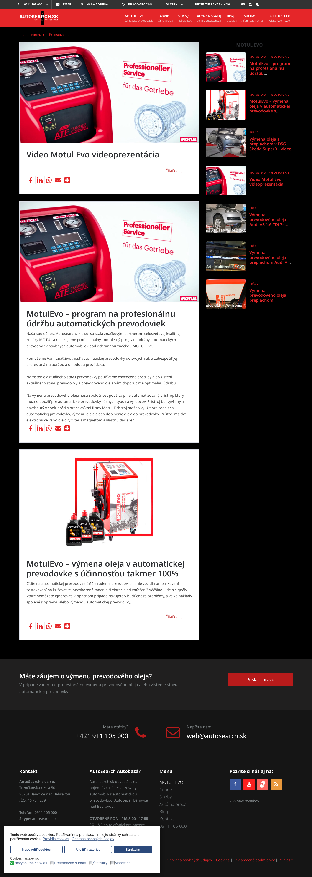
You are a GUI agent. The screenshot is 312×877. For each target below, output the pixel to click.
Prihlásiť (286, 860)
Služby (165, 797)
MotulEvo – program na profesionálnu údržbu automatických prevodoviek (101, 318)
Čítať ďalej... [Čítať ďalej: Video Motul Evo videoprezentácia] (175, 170)
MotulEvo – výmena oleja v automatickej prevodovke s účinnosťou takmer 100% (106, 568)
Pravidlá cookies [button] (56, 839)
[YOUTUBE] (249, 784)
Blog (163, 812)
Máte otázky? (115, 727)
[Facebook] (235, 784)
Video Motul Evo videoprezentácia (93, 154)
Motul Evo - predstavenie (269, 57)
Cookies (223, 860)
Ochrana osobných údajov (189, 860)
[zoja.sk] (262, 784)
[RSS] (276, 784)
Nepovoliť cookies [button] (36, 849)
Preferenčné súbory (70, 863)
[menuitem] (32, 4)
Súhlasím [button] (133, 849)
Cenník (165, 789)
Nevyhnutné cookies (30, 863)
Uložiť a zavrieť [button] (88, 849)
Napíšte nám (199, 727)
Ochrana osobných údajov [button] (93, 839)
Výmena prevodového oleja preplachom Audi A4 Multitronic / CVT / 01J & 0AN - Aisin (271, 262)
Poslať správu (260, 679)
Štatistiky (100, 863)
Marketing (123, 863)
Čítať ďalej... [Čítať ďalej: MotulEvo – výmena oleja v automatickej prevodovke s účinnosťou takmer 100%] (175, 616)
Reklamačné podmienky (254, 860)
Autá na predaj (173, 804)
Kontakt (166, 819)
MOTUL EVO (171, 782)
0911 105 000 (173, 826)
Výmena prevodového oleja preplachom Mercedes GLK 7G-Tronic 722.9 (267, 300)
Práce (253, 132)
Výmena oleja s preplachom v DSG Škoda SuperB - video (270, 144)
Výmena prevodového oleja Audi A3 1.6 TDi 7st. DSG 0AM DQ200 (268, 222)
